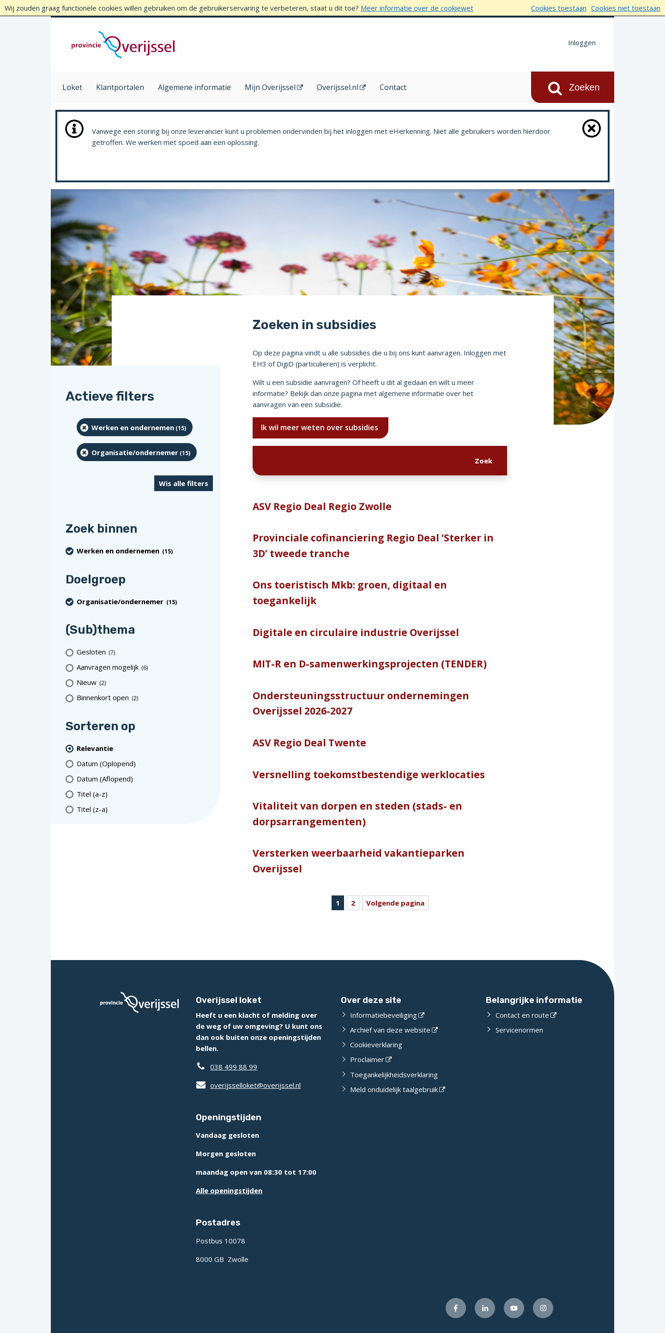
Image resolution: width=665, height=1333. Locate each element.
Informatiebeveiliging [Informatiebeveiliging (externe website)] (383, 1015)
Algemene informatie (194, 87)
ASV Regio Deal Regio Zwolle (322, 506)
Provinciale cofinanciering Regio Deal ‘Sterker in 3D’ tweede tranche (373, 545)
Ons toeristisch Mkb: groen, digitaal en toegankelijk (350, 592)
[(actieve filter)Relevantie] (145, 748)
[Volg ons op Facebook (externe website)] (456, 1308)
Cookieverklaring (376, 1044)
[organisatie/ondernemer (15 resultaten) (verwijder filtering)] (137, 452)
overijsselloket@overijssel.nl (248, 1085)
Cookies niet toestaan (625, 7)
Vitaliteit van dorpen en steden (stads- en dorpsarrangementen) (357, 813)
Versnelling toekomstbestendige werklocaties (369, 774)
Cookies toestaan (558, 7)
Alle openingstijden (229, 1190)
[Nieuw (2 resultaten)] (145, 682)
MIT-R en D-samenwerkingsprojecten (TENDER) (370, 663)
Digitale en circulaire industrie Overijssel (356, 632)
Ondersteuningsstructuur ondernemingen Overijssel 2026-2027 (361, 703)
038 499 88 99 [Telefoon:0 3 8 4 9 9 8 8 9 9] (233, 1066)
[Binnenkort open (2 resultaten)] (145, 697)
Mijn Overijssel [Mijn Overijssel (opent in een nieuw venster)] (270, 87)
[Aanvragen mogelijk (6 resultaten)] (145, 667)
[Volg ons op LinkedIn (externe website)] (485, 1308)
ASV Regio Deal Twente (309, 742)
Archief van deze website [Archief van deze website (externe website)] (390, 1029)
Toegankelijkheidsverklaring (394, 1074)
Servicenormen (519, 1029)
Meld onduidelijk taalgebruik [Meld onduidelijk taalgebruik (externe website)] (394, 1089)
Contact (393, 87)
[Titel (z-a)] (145, 809)
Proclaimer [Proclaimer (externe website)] (367, 1059)
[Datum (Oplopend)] (145, 763)
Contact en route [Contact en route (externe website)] (522, 1015)
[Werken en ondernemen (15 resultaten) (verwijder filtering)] (135, 427)
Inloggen (582, 42)
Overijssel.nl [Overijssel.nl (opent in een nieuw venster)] (337, 87)
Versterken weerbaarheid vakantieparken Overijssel (359, 861)
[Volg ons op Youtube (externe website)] (514, 1308)
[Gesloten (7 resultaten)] (145, 652)
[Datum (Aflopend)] (145, 778)
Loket (72, 87)
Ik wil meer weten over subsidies (320, 427)
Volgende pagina (395, 902)
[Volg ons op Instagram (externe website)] (543, 1308)
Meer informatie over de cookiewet (417, 7)
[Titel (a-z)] (145, 793)
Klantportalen (120, 87)
